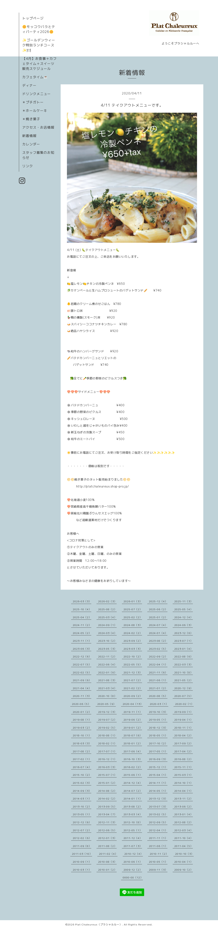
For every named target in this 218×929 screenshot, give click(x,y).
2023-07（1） (183, 641)
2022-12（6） (82, 656)
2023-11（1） (82, 641)
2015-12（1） (158, 767)
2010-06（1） (133, 862)
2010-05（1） (158, 862)
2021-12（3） (133, 672)
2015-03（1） (183, 775)
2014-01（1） (133, 798)
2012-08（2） (183, 822)
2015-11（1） (183, 767)
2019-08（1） (82, 719)
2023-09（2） (133, 641)
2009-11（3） (158, 870)
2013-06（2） (183, 806)
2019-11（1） (133, 712)
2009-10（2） (183, 870)
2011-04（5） (183, 846)
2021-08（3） (107, 680)
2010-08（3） (107, 862)
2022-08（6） (183, 656)
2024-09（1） (107, 625)
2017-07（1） (107, 751)
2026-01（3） (133, 601)
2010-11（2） (159, 854)
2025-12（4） (158, 601)
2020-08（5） (158, 696)
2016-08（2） (183, 759)
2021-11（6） (158, 672)
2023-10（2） (107, 641)
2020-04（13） (133, 704)
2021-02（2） (133, 688)
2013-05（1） (82, 814)
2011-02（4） (108, 854)
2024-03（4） (107, 633)
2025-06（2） (158, 609)
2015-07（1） (107, 775)
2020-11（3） (82, 696)
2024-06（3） (183, 625)
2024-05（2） (82, 633)
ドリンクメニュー (36, 93)
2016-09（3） (158, 759)
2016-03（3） (107, 767)
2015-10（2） (82, 775)
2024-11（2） (82, 625)
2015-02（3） (82, 783)
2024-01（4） (158, 633)
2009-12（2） (133, 870)
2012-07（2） (82, 830)
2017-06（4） (133, 751)
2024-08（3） (133, 625)
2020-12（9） (183, 688)
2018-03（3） (82, 743)
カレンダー (31, 144)
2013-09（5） (107, 806)
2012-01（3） (107, 838)
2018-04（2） (183, 735)
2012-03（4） (183, 830)
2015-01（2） (107, 783)
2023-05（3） (107, 649)
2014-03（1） (82, 798)
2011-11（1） (158, 838)
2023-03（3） (133, 649)
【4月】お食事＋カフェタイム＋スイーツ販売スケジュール (39, 63)
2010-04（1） (183, 862)
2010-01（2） (107, 870)
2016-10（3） (133, 759)
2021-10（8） (183, 672)
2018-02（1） (107, 743)
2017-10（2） (158, 743)
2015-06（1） (133, 775)
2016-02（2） (133, 767)
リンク (27, 166)
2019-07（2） (107, 719)
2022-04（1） (158, 664)
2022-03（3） (183, 664)
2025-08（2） (107, 609)
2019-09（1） (183, 712)
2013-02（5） (158, 814)
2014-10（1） (183, 783)
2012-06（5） (107, 830)
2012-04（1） (158, 830)
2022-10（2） (133, 656)
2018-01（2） (133, 743)
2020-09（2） (133, 696)
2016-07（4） (82, 767)
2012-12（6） (82, 822)
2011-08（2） (107, 846)
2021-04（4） (82, 688)
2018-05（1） (158, 735)
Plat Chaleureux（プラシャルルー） (98, 924)
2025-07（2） (133, 609)
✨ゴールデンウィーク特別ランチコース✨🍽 (38, 45)
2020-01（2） (82, 712)
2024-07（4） (158, 625)
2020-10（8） (107, 696)
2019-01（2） (133, 727)
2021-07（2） (133, 680)
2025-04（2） (82, 617)
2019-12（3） (107, 712)
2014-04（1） (183, 791)
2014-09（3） (82, 791)
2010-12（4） (133, 854)
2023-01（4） (183, 649)
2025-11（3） (183, 601)
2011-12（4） (133, 838)
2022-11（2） (107, 656)
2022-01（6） (107, 672)
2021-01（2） (158, 688)
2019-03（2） (82, 727)
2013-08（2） (133, 806)
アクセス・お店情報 (38, 127)
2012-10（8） (133, 822)
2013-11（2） (183, 798)
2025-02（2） (133, 617)
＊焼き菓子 (31, 119)
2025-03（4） (107, 617)
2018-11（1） (183, 727)
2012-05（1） (133, 830)
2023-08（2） (158, 641)
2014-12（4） (133, 783)
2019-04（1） (183, 719)
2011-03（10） (82, 854)
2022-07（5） (82, 664)
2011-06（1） (158, 846)
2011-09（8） (82, 846)
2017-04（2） (183, 751)
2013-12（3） (158, 798)
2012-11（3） (107, 822)
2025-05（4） (183, 609)
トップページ (33, 18)
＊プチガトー (33, 102)
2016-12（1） (107, 759)
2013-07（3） (158, 806)
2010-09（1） (82, 862)
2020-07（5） (183, 696)
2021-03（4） (107, 688)
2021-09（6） (82, 680)
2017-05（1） (158, 751)
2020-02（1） (184, 704)
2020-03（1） (159, 704)
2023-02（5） (158, 649)
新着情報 (29, 135)
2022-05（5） (133, 664)
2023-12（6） (183, 633)
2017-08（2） (82, 751)
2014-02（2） (107, 798)
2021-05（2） (183, 680)
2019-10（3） (158, 712)
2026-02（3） (107, 601)
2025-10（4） (82, 609)
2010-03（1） (82, 870)
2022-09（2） (158, 656)
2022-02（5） (82, 672)
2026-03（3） (82, 601)
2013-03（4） (133, 814)
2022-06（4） (107, 664)
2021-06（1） (158, 680)
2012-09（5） (158, 822)
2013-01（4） (183, 814)
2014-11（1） (158, 783)
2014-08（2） (107, 791)
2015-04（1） (158, 775)
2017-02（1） (82, 759)
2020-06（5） (81, 704)
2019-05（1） (158, 719)
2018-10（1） (82, 735)
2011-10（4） (183, 838)
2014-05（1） (158, 791)
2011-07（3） (133, 846)
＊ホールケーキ (34, 110)
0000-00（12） (133, 877)
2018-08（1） (107, 735)
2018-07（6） (133, 735)
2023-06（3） (82, 649)
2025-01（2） (158, 617)
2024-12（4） (183, 617)
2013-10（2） (82, 806)
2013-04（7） (107, 814)
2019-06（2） (133, 719)
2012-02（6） (82, 838)
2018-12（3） (158, 727)
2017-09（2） (183, 743)
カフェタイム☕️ (35, 77)
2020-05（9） (106, 704)
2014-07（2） (133, 791)
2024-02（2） (133, 633)
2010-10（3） (184, 854)
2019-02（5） (107, 727)
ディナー (29, 85)
